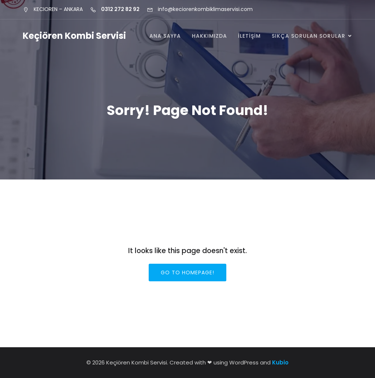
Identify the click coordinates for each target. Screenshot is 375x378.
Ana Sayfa (165, 36)
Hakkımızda (209, 36)
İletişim (249, 36)
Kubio (280, 362)
